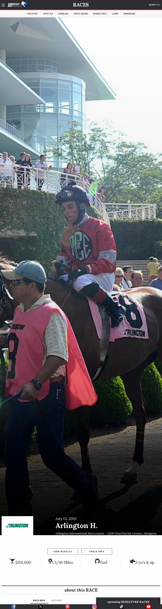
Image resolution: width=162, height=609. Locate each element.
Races (81, 5)
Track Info (96, 551)
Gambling (63, 13)
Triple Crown (80, 13)
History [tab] (56, 600)
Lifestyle (48, 13)
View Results (62, 551)
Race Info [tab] (39, 600)
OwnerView (129, 13)
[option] (81, 276)
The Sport (32, 13)
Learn (115, 13)
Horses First (100, 13)
